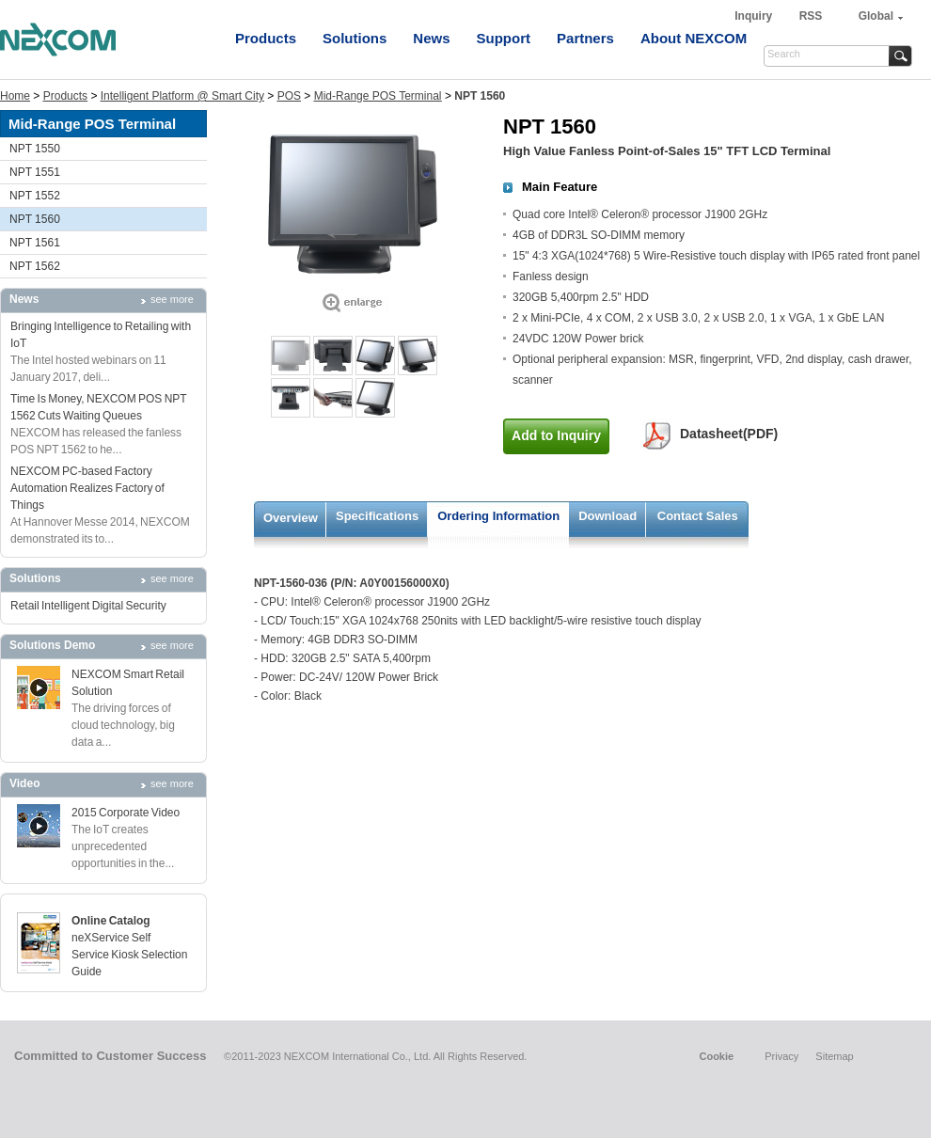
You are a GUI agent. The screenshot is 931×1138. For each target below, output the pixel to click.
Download (607, 516)
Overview (290, 518)
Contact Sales (697, 516)
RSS (811, 16)
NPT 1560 (34, 219)
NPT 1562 (34, 266)
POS (289, 96)
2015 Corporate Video (125, 812)
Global (876, 16)
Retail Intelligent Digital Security (88, 605)
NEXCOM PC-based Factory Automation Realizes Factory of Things (87, 488)
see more (172, 299)
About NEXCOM (693, 38)
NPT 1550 (34, 148)
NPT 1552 (34, 195)
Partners (585, 38)
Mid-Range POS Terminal (378, 96)
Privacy (781, 1056)
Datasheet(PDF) (729, 433)
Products (265, 38)
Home (15, 96)
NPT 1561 (34, 242)
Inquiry (754, 16)
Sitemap (834, 1056)
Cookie (716, 1056)
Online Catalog (110, 920)
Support (504, 38)
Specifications (377, 516)
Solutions (355, 38)
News (431, 38)
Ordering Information (498, 516)
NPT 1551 (34, 172)
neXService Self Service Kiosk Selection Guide (129, 954)
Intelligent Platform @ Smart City (182, 96)
